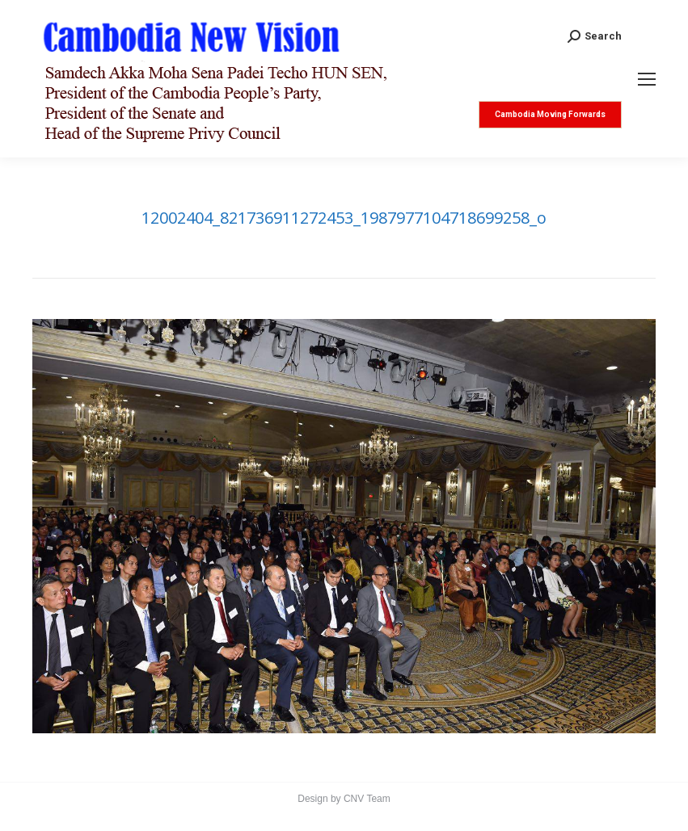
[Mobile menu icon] (647, 79)
